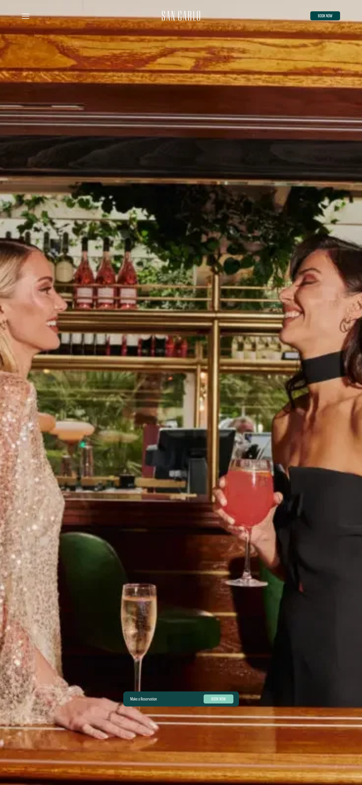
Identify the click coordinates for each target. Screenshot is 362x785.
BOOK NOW (325, 16)
